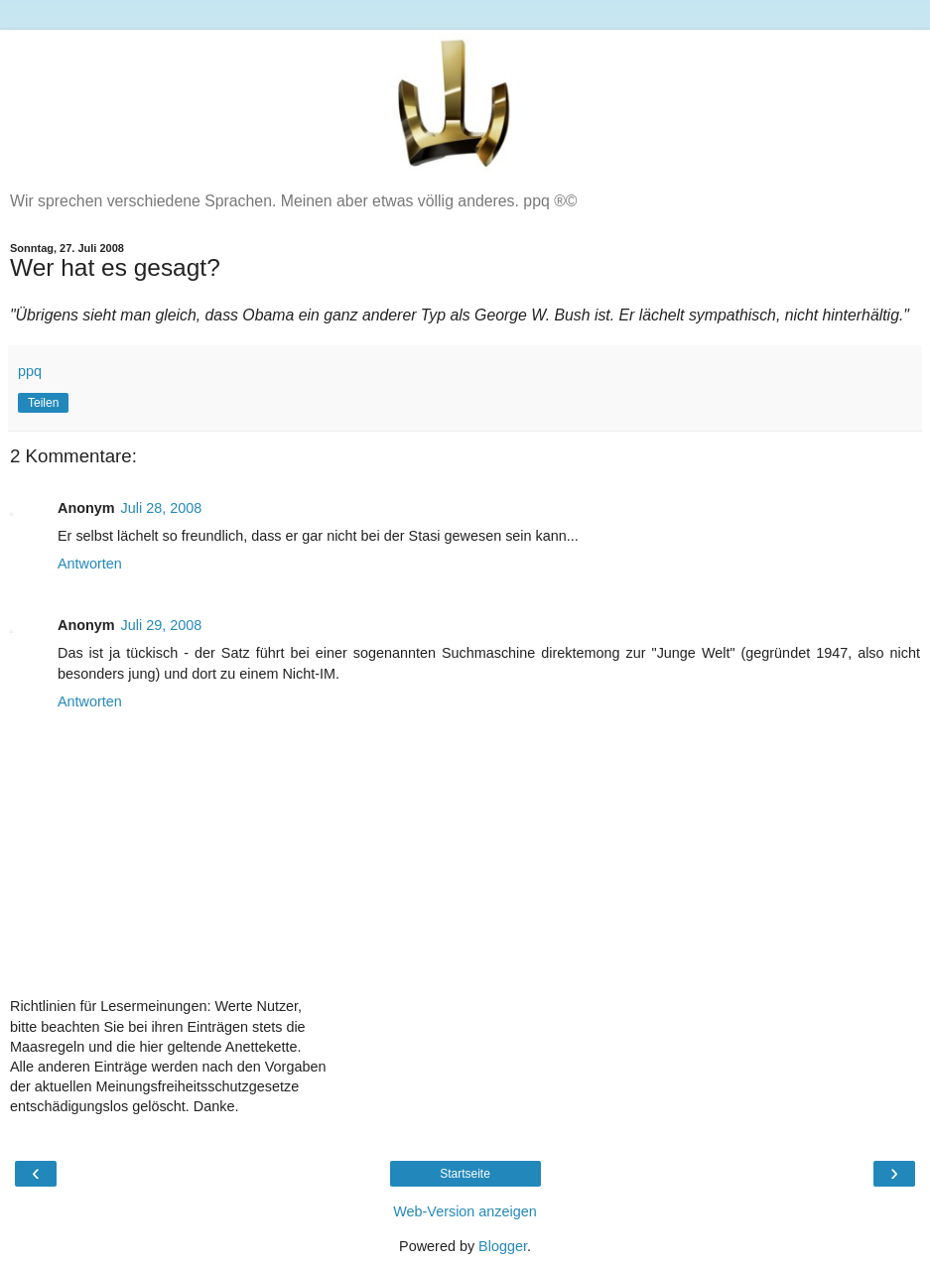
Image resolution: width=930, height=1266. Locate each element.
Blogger (502, 1246)
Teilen (43, 403)
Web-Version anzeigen (465, 1211)
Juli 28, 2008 (161, 508)
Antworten (90, 563)
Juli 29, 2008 (161, 625)
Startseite (465, 1174)
